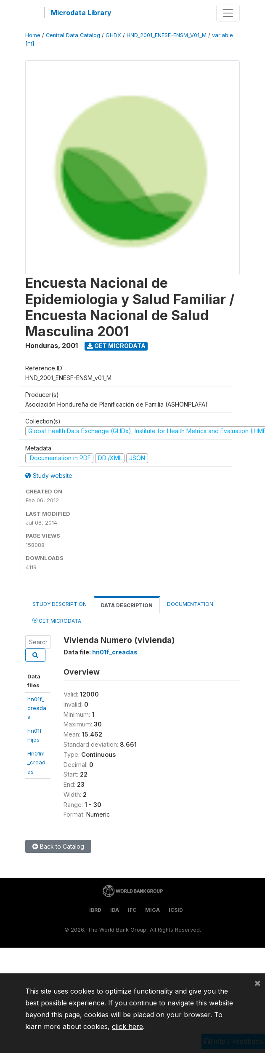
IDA (114, 910)
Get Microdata (116, 345)
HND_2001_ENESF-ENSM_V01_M (167, 35)
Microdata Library (81, 12)
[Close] (257, 983)
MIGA (152, 910)
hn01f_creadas (36, 708)
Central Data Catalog (73, 35)
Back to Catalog (58, 846)
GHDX (113, 35)
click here (127, 1026)
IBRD (95, 910)
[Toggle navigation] (228, 13)
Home (32, 35)
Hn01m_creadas (36, 762)
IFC (132, 910)
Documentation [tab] (190, 604)
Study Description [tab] (59, 604)
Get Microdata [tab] (56, 620)
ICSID (176, 910)
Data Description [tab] (127, 605)
